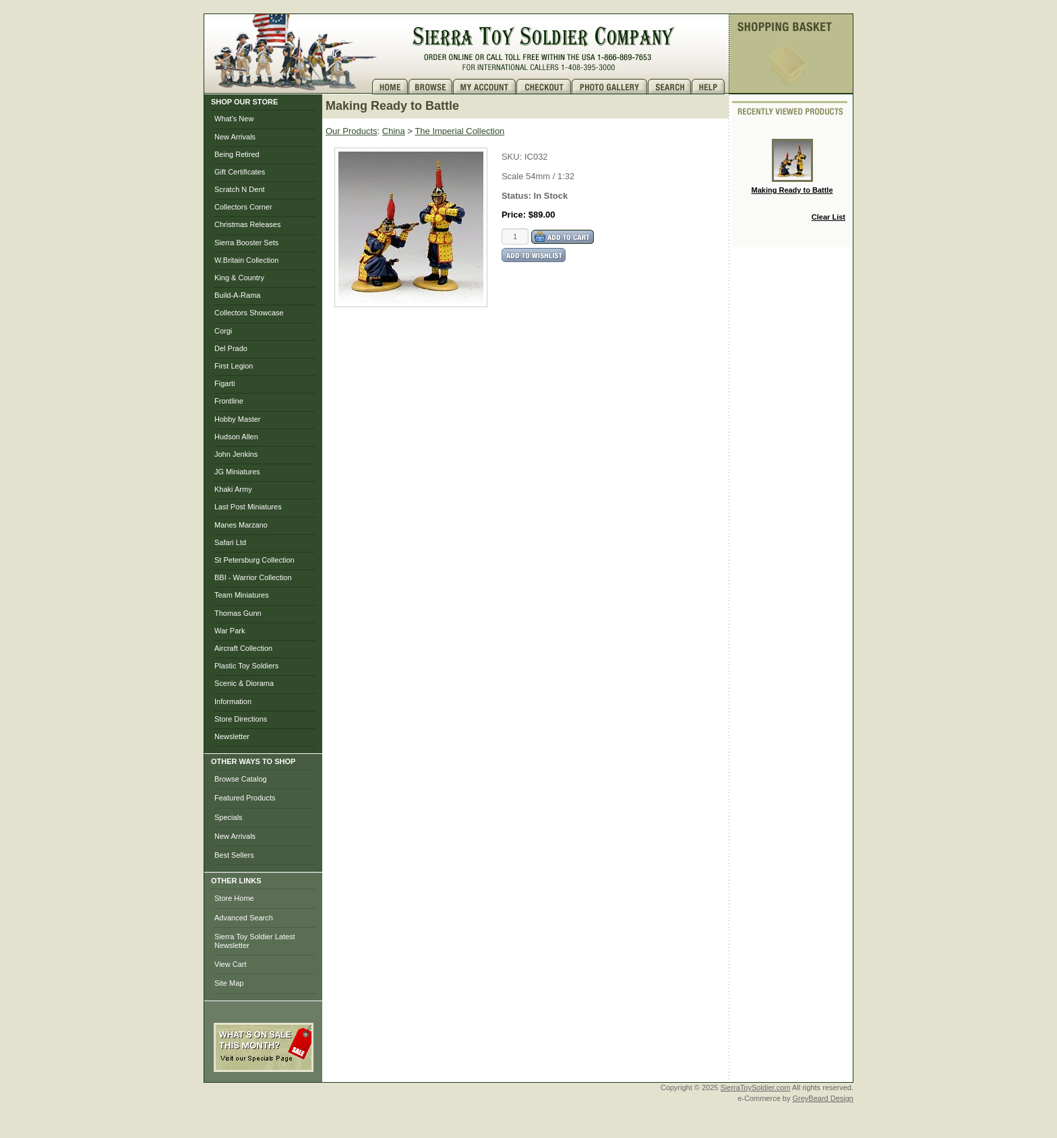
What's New (233, 119)
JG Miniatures (237, 472)
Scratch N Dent (239, 189)
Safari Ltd (230, 542)
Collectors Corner (243, 207)
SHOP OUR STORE (244, 102)
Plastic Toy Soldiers (246, 666)
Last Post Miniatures (248, 507)
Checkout (544, 86)
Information (232, 701)
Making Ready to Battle (792, 166)
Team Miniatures (241, 595)
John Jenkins (236, 454)
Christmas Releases (247, 224)
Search (670, 86)
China (393, 131)
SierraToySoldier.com (756, 1087)
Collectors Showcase (249, 313)
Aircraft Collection (243, 648)
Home (390, 86)
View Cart (230, 964)
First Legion (233, 366)
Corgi (223, 331)
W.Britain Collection (246, 260)
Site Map (228, 983)
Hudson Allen (236, 437)
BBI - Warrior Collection (253, 577)
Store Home (234, 898)
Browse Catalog (240, 779)
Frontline (228, 401)
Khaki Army (233, 489)
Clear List (828, 217)
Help (710, 86)
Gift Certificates (239, 172)
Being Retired (237, 154)
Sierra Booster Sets (246, 243)
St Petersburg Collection (254, 560)
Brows (431, 86)
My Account (484, 86)
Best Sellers (234, 855)
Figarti (224, 383)
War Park (229, 631)
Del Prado (230, 348)
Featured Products (245, 798)
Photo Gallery (610, 86)
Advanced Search (243, 918)
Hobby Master (237, 419)
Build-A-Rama (237, 295)
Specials (228, 817)
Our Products (352, 131)
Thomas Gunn (238, 613)
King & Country (239, 278)
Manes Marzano (241, 525)
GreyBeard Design (823, 1098)
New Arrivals (234, 137)
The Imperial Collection (459, 131)
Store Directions (240, 719)
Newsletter (231, 736)
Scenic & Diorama (244, 683)
